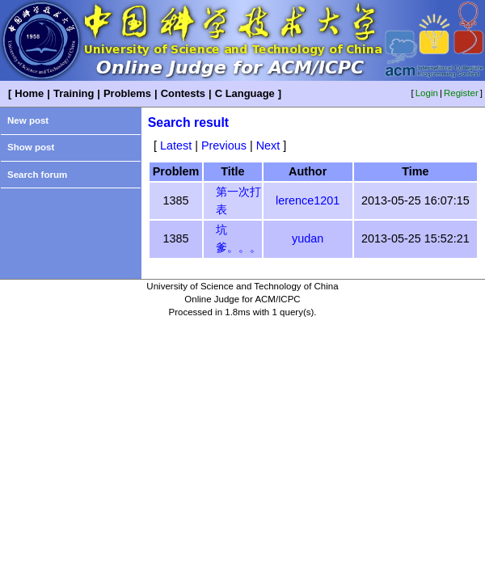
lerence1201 (308, 200)
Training (73, 93)
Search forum (37, 174)
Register (461, 93)
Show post (30, 147)
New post (27, 120)
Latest (176, 145)
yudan (307, 238)
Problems (127, 93)
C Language (245, 93)
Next (268, 145)
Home (29, 93)
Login (426, 93)
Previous (224, 145)
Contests (183, 93)
